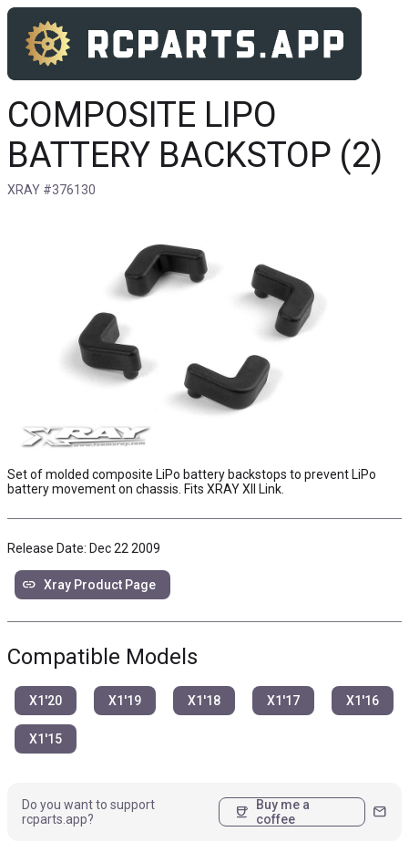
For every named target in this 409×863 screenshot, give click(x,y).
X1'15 (45, 739)
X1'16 (362, 700)
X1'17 (283, 700)
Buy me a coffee (272, 812)
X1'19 (124, 700)
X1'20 (45, 700)
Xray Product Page (89, 585)
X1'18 (204, 700)
